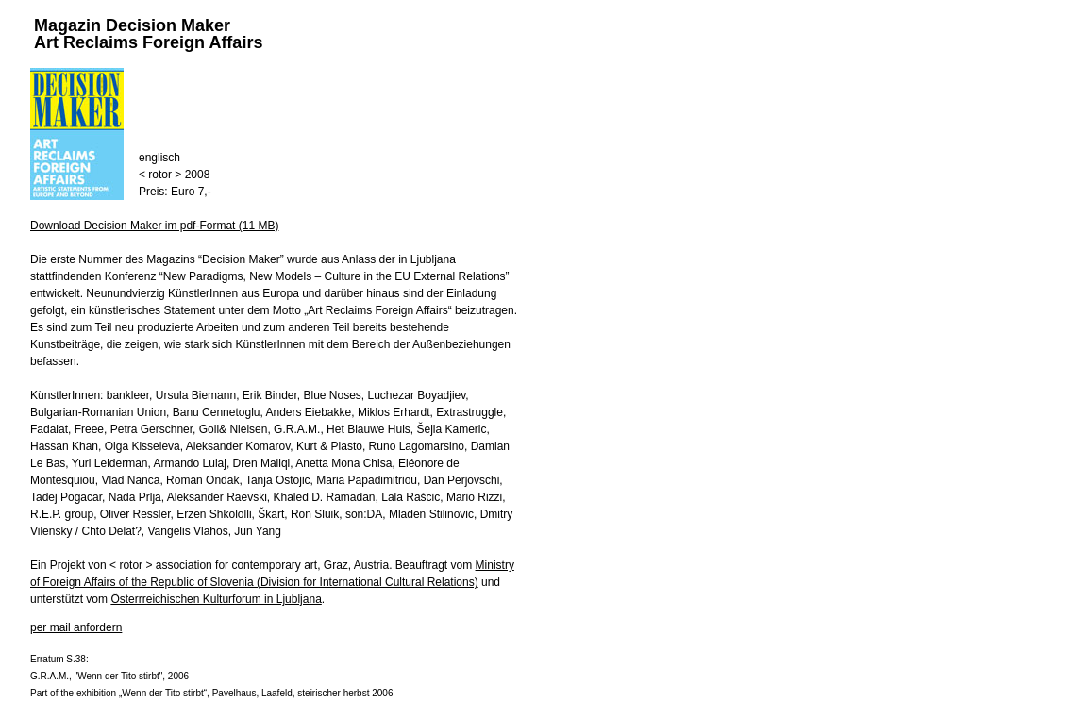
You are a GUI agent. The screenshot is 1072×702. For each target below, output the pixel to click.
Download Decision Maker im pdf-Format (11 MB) (154, 225)
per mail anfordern (76, 627)
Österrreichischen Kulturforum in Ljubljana (215, 599)
